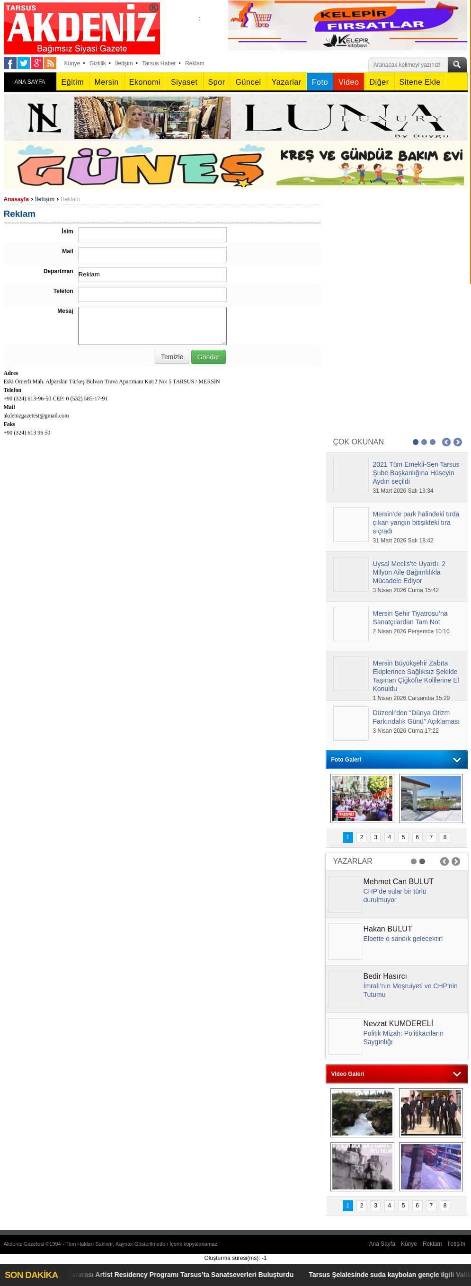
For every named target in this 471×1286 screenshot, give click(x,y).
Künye (72, 63)
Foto (320, 82)
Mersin (106, 82)
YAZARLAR (353, 861)
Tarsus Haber (159, 63)
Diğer (379, 82)
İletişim (124, 63)
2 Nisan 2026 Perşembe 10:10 (411, 631)
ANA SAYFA (29, 82)
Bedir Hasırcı (385, 976)
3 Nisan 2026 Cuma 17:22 (406, 730)
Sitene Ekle (420, 82)
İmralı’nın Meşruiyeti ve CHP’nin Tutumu (411, 990)
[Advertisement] (397, 253)
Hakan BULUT (388, 929)
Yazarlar (287, 82)
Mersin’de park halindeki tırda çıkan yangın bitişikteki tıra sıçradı (416, 522)
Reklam (194, 63)
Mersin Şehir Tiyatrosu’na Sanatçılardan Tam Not (410, 618)
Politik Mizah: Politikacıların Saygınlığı (404, 1037)
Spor (216, 82)
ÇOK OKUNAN (358, 442)
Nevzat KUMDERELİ (399, 1024)
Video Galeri (347, 1074)
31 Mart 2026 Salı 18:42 (403, 540)
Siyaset (184, 82)
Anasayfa (16, 199)
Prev (446, 442)
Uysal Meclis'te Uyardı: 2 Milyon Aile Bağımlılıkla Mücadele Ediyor (409, 572)
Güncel (248, 82)
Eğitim (73, 82)
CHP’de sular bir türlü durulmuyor (395, 895)
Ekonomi (144, 82)
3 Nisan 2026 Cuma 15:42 (406, 590)
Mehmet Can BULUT (399, 882)
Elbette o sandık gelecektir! (403, 938)
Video (348, 82)
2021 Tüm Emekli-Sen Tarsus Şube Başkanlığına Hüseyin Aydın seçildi (416, 473)
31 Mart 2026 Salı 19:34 (403, 491)
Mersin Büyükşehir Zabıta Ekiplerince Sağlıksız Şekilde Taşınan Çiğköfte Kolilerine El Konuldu (416, 675)
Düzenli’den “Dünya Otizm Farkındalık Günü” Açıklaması (416, 717)
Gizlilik (97, 63)
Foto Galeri (346, 759)
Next (457, 442)
